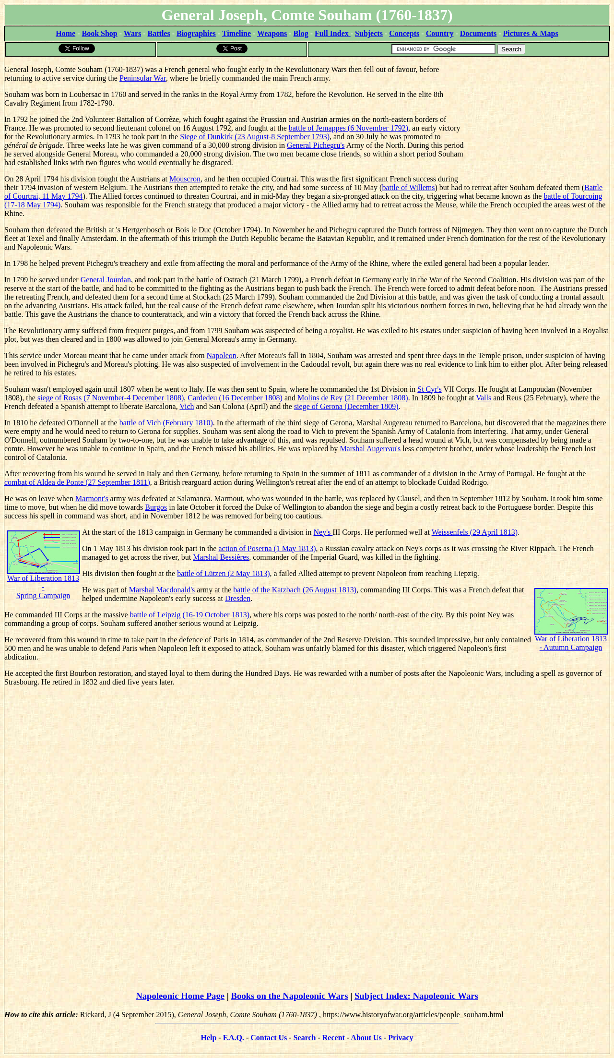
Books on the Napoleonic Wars (289, 996)
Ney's (323, 532)
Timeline (236, 33)
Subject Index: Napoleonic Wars (416, 996)
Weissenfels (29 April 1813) (475, 532)
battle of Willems (408, 187)
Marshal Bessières (221, 557)
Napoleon (221, 355)
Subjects (369, 33)
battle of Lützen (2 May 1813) (223, 573)
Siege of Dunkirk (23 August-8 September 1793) (255, 136)
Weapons (272, 33)
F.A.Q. (233, 1038)
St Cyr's (429, 389)
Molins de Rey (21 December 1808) (352, 398)
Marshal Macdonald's (162, 590)
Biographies (196, 33)
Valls (483, 398)
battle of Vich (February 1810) (166, 423)
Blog (301, 33)
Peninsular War (142, 78)
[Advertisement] (537, 118)
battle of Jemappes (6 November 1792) (348, 128)
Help (208, 1038)
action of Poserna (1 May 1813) (267, 548)
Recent (333, 1038)
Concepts (404, 33)
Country (440, 33)
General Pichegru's (316, 145)
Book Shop (99, 33)
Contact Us (268, 1038)
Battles (159, 33)
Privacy (400, 1038)
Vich (186, 406)
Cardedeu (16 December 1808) (235, 398)
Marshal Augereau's (370, 449)
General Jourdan (106, 280)
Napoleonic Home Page (180, 996)
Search (305, 1038)
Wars (132, 33)
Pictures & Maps (530, 33)
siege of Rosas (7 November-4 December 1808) (110, 398)
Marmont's (91, 498)
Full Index (333, 33)
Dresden (237, 598)
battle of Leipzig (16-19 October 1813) (189, 615)
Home (65, 33)
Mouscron (185, 179)
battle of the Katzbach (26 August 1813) (294, 590)
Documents (478, 33)
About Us (366, 1038)
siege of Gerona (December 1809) (346, 406)
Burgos (156, 507)
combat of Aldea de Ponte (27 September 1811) (77, 482)
